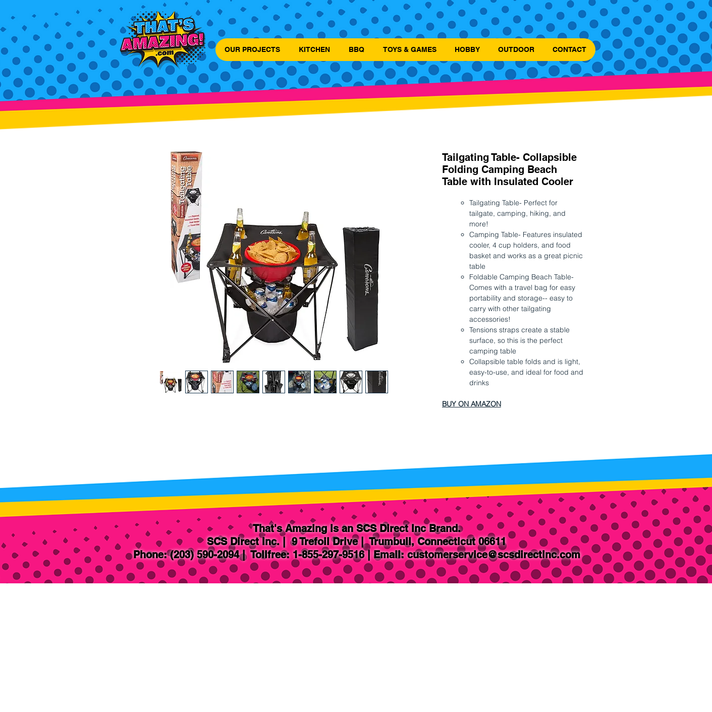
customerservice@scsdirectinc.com (493, 555)
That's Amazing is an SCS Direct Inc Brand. (357, 528)
